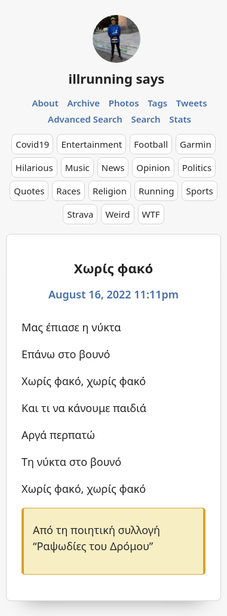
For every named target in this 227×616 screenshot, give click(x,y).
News (113, 167)
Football (151, 144)
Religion (110, 191)
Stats (180, 119)
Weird (117, 214)
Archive (83, 103)
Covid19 (32, 144)
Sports (199, 191)
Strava (80, 214)
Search (146, 119)
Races (68, 191)
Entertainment (91, 144)
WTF (151, 214)
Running (156, 191)
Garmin (195, 144)
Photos (124, 103)
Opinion (153, 167)
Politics (197, 167)
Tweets (191, 103)
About (45, 103)
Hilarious (34, 167)
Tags (157, 103)
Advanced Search (85, 119)
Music (77, 167)
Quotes (29, 191)
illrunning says (117, 78)
